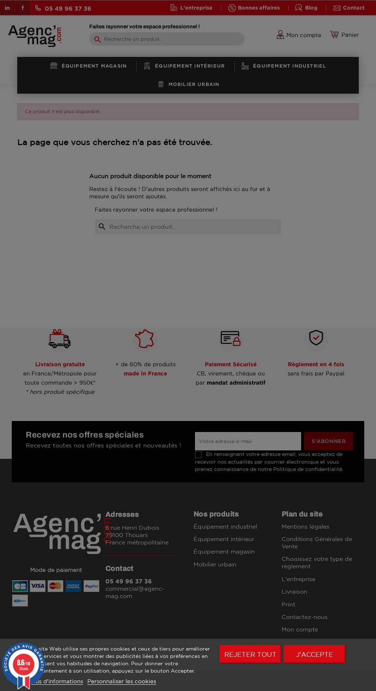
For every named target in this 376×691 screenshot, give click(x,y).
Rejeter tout (250, 654)
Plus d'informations (56, 681)
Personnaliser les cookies (121, 681)
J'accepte (314, 654)
